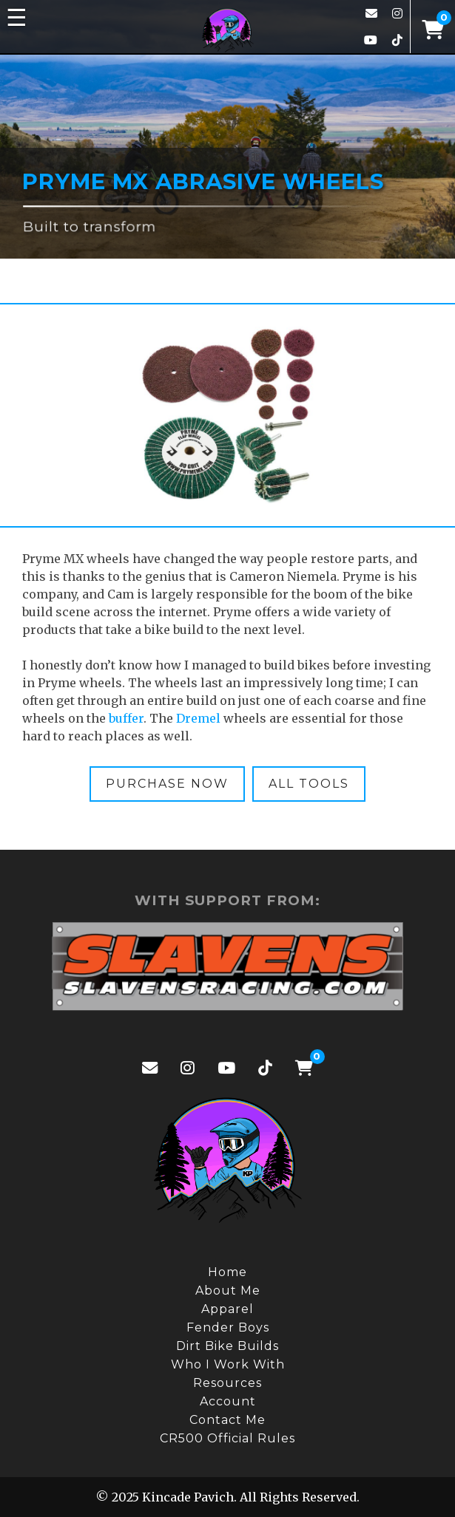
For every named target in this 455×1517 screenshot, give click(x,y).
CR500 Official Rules (227, 1438)
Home (227, 1272)
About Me (227, 1291)
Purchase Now (167, 784)
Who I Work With (228, 1364)
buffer (126, 718)
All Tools (309, 784)
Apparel (227, 1309)
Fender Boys (227, 1327)
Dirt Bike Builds (227, 1346)
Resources (227, 1383)
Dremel (198, 718)
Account (228, 1401)
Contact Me (227, 1420)
